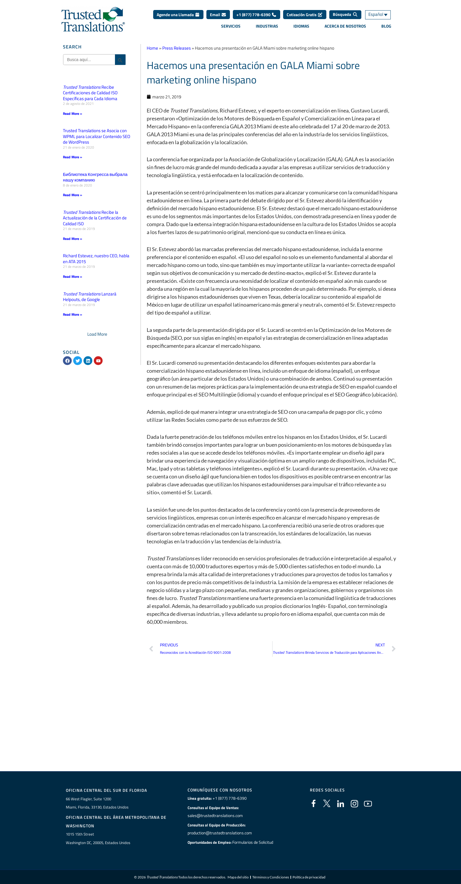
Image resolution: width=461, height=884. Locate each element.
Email (218, 14)
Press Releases (176, 48)
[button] (97, 333)
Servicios (230, 26)
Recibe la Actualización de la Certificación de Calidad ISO (95, 217)
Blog (386, 26)
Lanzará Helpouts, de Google (89, 296)
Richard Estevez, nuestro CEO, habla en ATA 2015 (96, 258)
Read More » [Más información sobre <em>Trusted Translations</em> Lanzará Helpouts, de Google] (72, 314)
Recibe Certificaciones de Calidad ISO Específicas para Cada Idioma (90, 93)
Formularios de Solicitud (253, 841)
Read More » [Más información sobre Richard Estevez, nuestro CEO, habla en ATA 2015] (72, 276)
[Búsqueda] (345, 14)
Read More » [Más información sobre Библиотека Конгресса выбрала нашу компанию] (72, 194)
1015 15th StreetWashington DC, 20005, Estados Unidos (98, 837)
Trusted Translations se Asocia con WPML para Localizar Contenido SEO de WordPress (96, 136)
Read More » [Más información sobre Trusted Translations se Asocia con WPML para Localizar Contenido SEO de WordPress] (72, 157)
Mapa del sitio (238, 876)
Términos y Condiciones (270, 876)
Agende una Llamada (178, 14)
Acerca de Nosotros (345, 26)
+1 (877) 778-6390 (256, 14)
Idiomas (301, 26)
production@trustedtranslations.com (219, 832)
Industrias (267, 26)
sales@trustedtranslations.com (214, 815)
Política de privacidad (309, 876)
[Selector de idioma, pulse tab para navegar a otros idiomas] (382, 14)
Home (152, 48)
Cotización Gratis (305, 14)
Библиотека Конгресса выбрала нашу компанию (95, 177)
